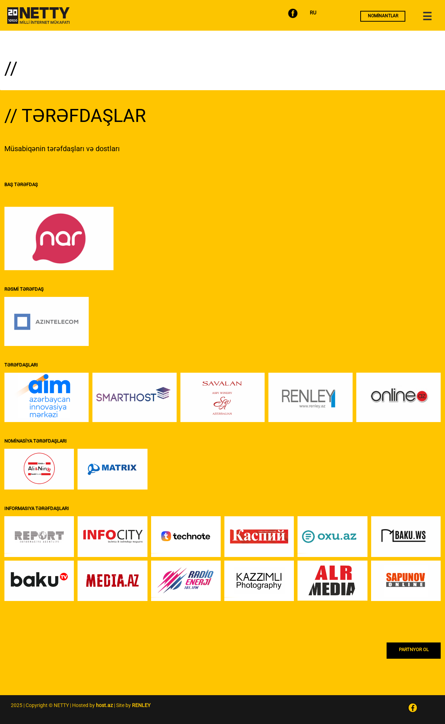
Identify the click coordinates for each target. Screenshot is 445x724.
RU (313, 13)
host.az (104, 705)
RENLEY (141, 705)
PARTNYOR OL (414, 649)
